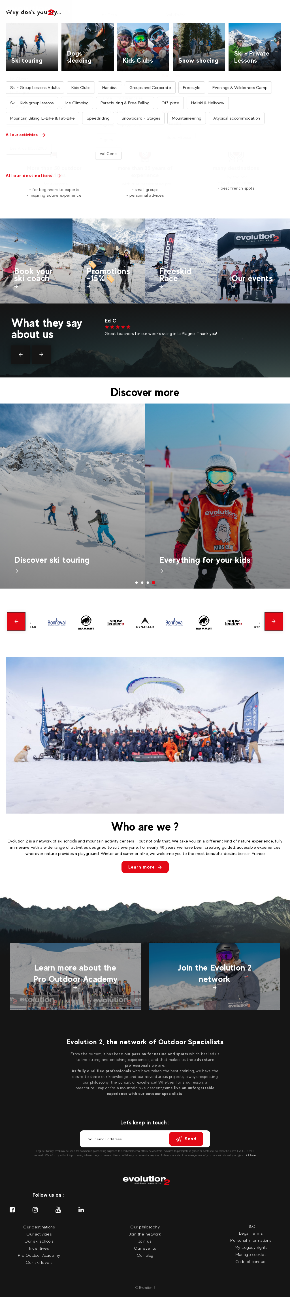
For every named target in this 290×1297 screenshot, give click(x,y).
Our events (219, 11)
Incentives (190, 11)
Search (167, 68)
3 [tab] (148, 583)
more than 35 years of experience (145, 172)
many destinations (236, 168)
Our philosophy (145, 1226)
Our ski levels (39, 1262)
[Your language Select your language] (278, 11)
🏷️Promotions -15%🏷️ (108, 271)
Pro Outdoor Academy (39, 1255)
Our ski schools (39, 1241)
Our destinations (119, 11)
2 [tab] (142, 583)
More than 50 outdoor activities (54, 172)
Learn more (145, 867)
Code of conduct (251, 1261)
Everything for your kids (204, 559)
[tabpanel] (54, 172)
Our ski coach (158, 11)
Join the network (145, 1234)
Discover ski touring (52, 559)
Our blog (145, 1255)
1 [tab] (136, 583)
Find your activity (178, 109)
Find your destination (62, 109)
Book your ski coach (33, 275)
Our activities (79, 11)
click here (250, 1155)
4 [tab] (153, 583)
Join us (145, 1241)
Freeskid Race (175, 275)
